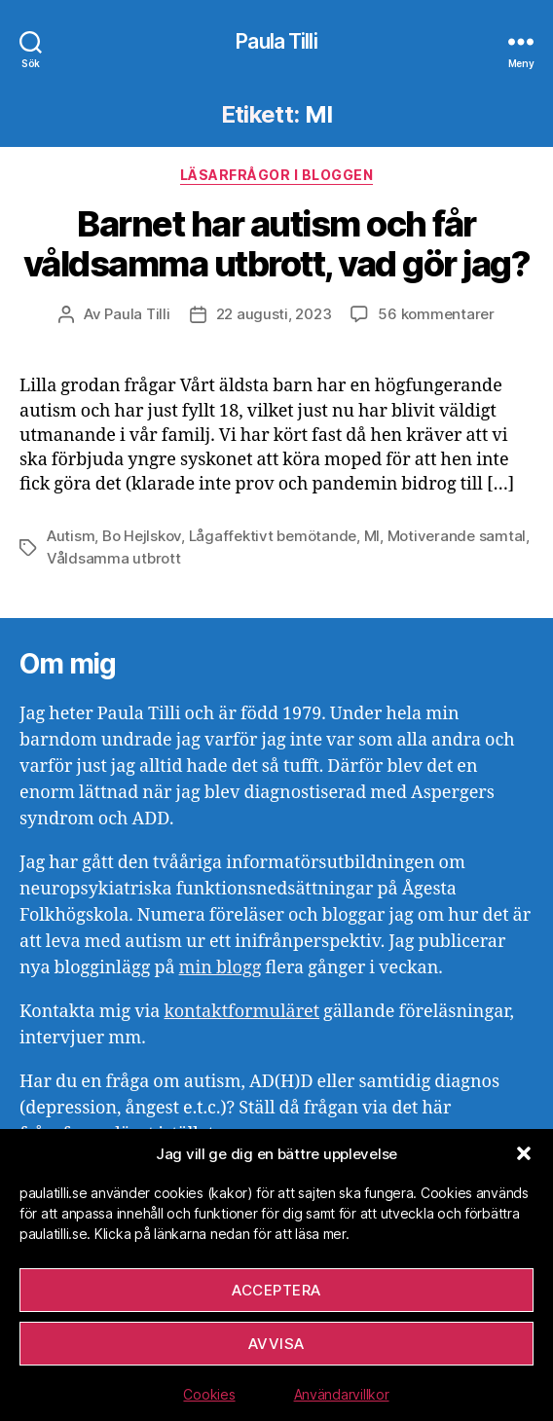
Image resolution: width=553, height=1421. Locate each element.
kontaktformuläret (241, 1012)
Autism (70, 536)
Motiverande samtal (456, 536)
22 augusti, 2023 (274, 314)
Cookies (209, 1394)
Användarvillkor (341, 1394)
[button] (524, 1153)
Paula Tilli (276, 41)
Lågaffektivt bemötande (272, 536)
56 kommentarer (436, 314)
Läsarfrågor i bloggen (277, 174)
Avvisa (276, 1343)
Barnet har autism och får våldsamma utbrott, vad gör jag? (277, 243)
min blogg (220, 968)
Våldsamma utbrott (114, 558)
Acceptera (276, 1290)
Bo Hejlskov (141, 536)
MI (372, 536)
